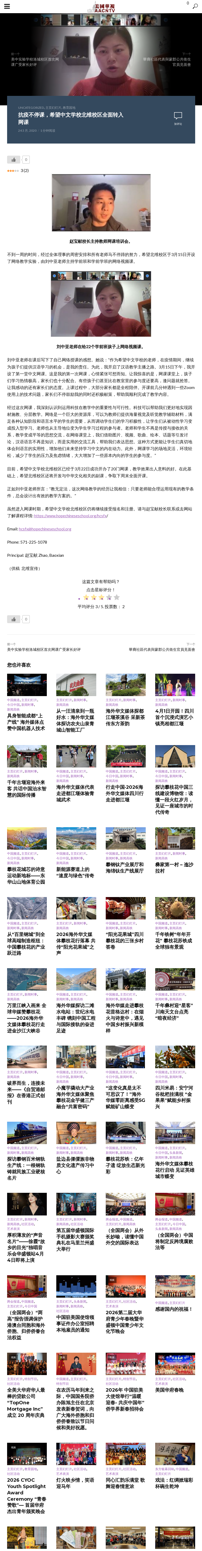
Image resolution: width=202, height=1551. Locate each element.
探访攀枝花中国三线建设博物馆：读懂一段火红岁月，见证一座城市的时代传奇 (174, 778)
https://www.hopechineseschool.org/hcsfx (72, 515)
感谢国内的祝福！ (167, 1197)
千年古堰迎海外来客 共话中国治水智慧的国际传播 (26, 772)
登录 (63, 1426)
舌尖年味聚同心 (166, 1387)
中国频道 (13, 700)
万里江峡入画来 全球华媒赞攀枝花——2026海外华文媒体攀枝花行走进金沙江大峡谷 (26, 957)
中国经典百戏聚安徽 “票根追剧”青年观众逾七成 (25, 1389)
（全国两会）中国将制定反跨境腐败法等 (174, 1144)
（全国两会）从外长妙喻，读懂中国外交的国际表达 (125, 1139)
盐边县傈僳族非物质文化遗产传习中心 (75, 1080)
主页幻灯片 (53, 108)
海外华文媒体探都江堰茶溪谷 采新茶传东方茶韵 (125, 712)
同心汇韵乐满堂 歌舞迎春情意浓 (125, 1330)
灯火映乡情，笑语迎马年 (73, 1328)
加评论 (178, 123)
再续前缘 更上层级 (119, 1390)
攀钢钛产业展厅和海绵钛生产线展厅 (125, 835)
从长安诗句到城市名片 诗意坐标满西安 (75, 1389)
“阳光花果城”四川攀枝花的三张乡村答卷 (125, 894)
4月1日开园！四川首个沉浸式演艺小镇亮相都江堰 (174, 712)
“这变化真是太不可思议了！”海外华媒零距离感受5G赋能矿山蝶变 (124, 1023)
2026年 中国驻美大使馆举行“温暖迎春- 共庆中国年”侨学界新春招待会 (125, 1264)
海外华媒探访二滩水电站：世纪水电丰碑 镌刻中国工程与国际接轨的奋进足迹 (75, 955)
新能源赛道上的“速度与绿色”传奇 (74, 840)
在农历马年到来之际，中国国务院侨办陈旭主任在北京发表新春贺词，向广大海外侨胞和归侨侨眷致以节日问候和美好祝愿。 (75, 1268)
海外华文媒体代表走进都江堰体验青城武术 (75, 776)
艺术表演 (13, 1137)
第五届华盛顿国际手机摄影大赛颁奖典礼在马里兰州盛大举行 (75, 1141)
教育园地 (69, 108)
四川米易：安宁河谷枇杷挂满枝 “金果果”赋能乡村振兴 (174, 1021)
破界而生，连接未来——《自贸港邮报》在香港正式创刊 (26, 1018)
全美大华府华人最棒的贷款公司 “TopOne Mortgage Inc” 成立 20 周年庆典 (26, 1266)
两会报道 (112, 1127)
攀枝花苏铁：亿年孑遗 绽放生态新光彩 (125, 1080)
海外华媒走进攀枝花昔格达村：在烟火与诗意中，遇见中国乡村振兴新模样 (125, 955)
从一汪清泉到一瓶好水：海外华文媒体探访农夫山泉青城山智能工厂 (75, 714)
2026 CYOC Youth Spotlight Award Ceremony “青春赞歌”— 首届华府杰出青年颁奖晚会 (26, 1334)
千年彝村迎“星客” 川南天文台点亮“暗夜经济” (174, 953)
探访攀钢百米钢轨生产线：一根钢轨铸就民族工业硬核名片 (26, 1082)
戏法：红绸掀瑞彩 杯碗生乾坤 (174, 1330)
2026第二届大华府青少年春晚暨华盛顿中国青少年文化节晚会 (125, 1205)
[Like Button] (13, 160)
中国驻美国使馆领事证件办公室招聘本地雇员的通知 (75, 1208)
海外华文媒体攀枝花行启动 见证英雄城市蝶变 (174, 1085)
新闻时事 (27, 705)
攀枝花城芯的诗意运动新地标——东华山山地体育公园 (26, 840)
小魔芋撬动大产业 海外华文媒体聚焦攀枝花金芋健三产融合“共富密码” (75, 1023)
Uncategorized (31, 108)
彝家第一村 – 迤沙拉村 (171, 833)
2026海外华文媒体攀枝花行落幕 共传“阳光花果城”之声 (75, 896)
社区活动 (27, 1132)
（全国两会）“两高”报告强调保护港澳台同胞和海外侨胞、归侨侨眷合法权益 (26, 1205)
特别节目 (30, 1250)
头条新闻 (175, 1073)
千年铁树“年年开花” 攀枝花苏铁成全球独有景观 (174, 894)
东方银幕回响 (164, 1317)
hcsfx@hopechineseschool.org (46, 528)
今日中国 (13, 705)
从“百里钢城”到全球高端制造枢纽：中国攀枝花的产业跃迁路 (26, 896)
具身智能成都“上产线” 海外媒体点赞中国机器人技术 (26, 717)
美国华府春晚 (164, 1260)
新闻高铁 (13, 710)
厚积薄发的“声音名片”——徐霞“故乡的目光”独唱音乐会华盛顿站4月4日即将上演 (27, 1146)
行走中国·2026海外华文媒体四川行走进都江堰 (125, 776)
